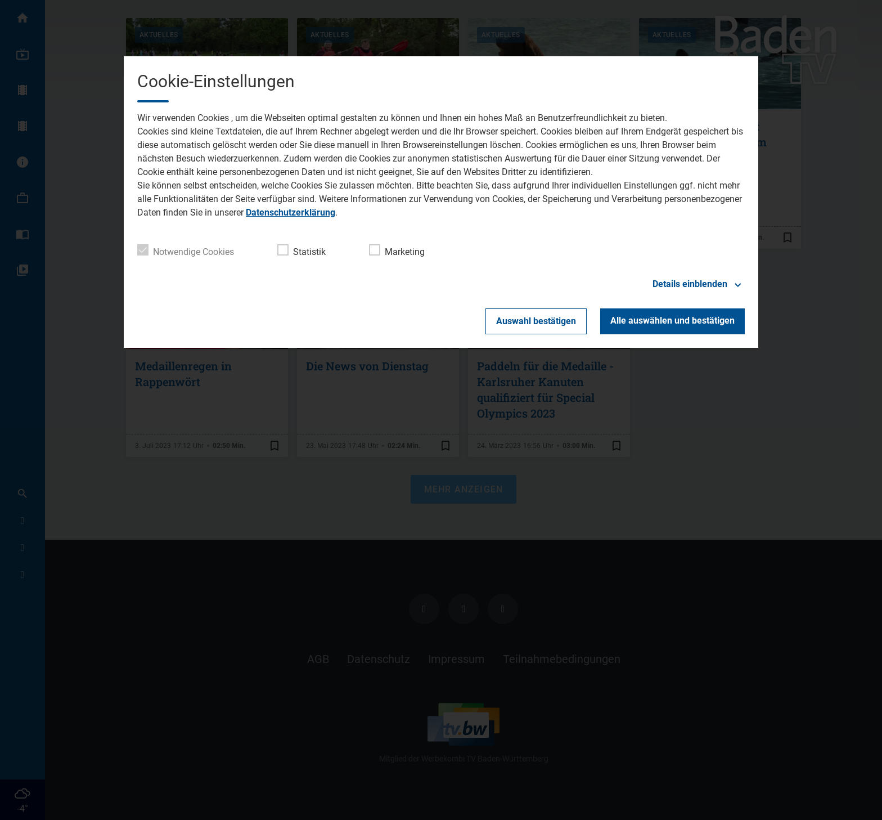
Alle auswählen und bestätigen (672, 320)
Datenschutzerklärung (290, 212)
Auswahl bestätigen (536, 321)
